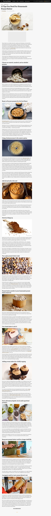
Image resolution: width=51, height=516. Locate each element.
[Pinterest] (38, 1)
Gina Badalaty (4, 10)
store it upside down (14, 348)
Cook (2, 4)
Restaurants (27, 1)
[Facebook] (34, 1)
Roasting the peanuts (5, 121)
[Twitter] (35, 1)
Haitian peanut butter (14, 283)
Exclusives (22, 1)
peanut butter (13, 47)
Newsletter (47, 1)
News (18, 1)
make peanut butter (26, 158)
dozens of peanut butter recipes (15, 394)
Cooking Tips (6, 4)
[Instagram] (41, 1)
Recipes (14, 1)
